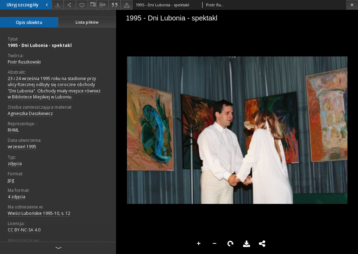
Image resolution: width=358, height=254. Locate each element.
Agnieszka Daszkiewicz (30, 113)
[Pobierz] (58, 5)
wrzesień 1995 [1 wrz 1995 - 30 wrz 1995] (22, 147)
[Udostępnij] (70, 5)
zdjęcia (15, 164)
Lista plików (87, 22)
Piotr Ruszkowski (24, 62)
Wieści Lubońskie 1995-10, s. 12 (39, 213)
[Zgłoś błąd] (127, 5)
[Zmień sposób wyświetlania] (92, 5)
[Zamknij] (352, 5)
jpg (11, 180)
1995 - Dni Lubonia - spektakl (40, 45)
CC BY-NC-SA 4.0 (24, 230)
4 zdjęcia (16, 197)
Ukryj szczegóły (28, 5)
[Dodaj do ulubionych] (82, 5)
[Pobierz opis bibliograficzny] (102, 5)
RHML (13, 130)
